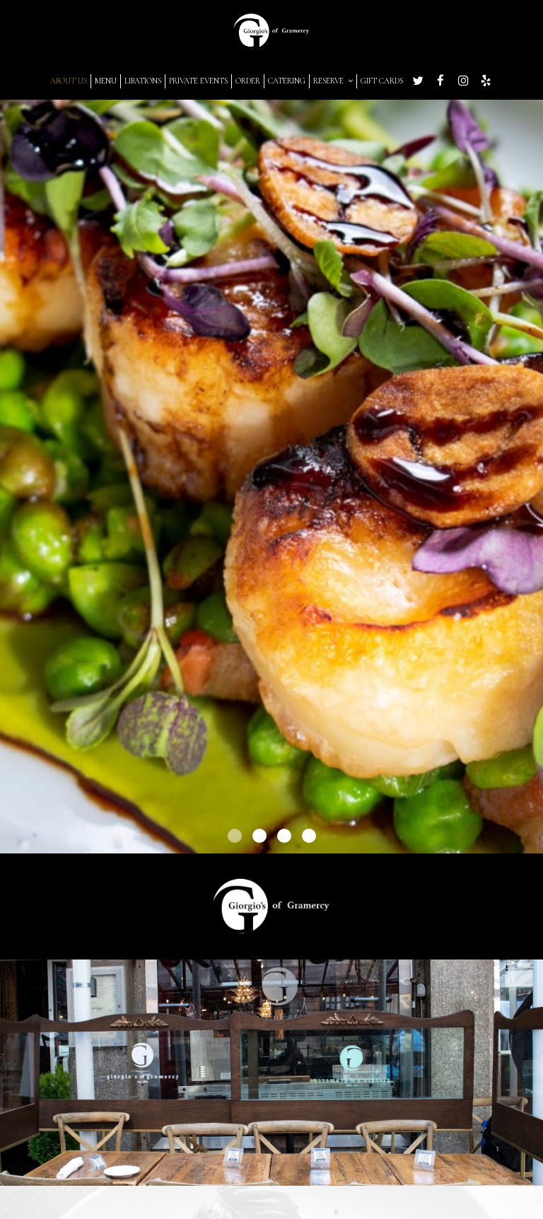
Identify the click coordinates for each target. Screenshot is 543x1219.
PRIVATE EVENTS (198, 81)
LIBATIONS (142, 81)
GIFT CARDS (382, 81)
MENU (106, 81)
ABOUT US (68, 81)
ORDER (247, 81)
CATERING (286, 81)
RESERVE (333, 81)
